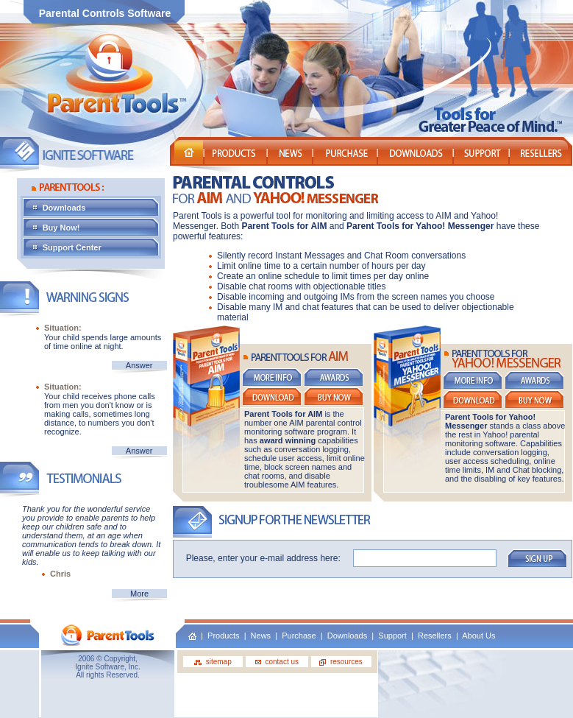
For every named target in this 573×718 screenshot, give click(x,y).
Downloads (100, 207)
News (261, 635)
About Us (478, 635)
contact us (277, 662)
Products (223, 635)
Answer (139, 365)
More (140, 593)
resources (340, 662)
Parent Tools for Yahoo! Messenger (421, 226)
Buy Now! (99, 227)
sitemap (213, 662)
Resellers (435, 635)
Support (392, 635)
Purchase (299, 635)
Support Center (96, 247)
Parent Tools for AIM (284, 226)
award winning (288, 440)
